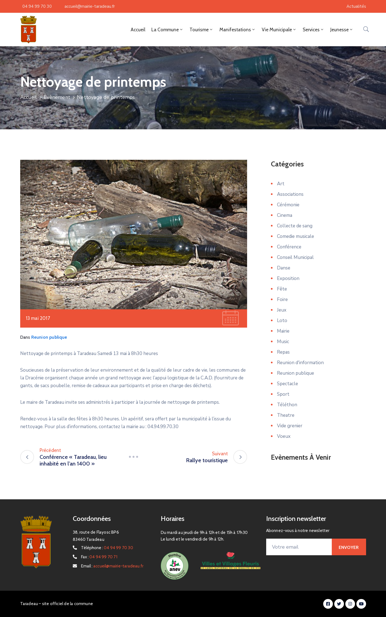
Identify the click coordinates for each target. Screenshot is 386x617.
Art (280, 184)
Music (283, 341)
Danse (283, 268)
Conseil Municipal (295, 257)
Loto (282, 320)
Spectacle (287, 384)
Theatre (285, 415)
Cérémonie (288, 205)
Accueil (138, 29)
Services (313, 29)
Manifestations (237, 29)
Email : (112, 566)
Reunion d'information (300, 362)
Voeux (284, 436)
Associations (290, 194)
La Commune (167, 29)
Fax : (99, 556)
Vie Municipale (279, 29)
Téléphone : (107, 547)
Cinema (284, 215)
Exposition (288, 278)
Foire (282, 299)
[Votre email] (299, 547)
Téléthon (287, 405)
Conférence (289, 247)
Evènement (57, 97)
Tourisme (201, 29)
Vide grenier (289, 426)
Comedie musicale (295, 236)
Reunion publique (49, 337)
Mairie (283, 331)
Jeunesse (341, 29)
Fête (282, 289)
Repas (283, 352)
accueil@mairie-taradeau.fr (89, 6)
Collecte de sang (294, 226)
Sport (283, 394)
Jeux (281, 310)
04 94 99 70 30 (37, 6)
